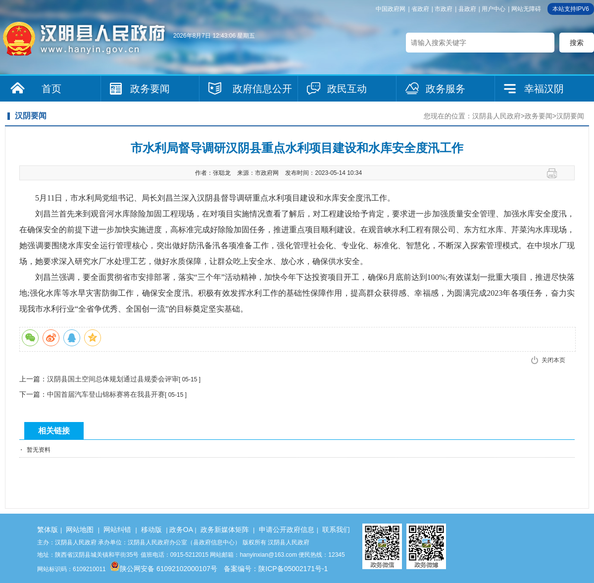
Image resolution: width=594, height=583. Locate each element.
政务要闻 (150, 88)
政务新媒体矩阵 (224, 529)
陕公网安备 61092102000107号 (163, 569)
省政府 (420, 8)
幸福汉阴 (544, 88)
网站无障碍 (526, 8)
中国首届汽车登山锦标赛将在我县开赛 (106, 394)
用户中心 (493, 8)
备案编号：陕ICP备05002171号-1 (276, 569)
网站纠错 (117, 529)
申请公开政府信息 (286, 529)
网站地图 (80, 529)
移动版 (151, 529)
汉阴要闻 (570, 116)
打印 (555, 173)
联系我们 (336, 529)
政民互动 (347, 88)
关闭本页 (553, 360)
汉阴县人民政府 (496, 116)
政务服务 (445, 88)
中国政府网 (390, 8)
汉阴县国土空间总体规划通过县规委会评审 (113, 379)
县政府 (467, 8)
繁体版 (47, 529)
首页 (51, 88)
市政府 (443, 8)
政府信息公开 (262, 88)
